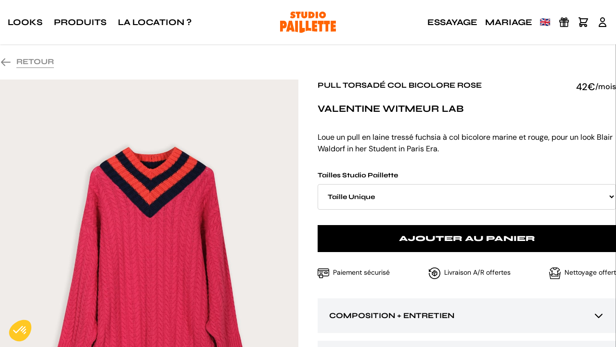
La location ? (155, 22)
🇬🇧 (545, 22)
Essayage (452, 22)
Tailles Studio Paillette (467, 190)
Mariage (508, 22)
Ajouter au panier (467, 238)
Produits (80, 22)
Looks (25, 22)
